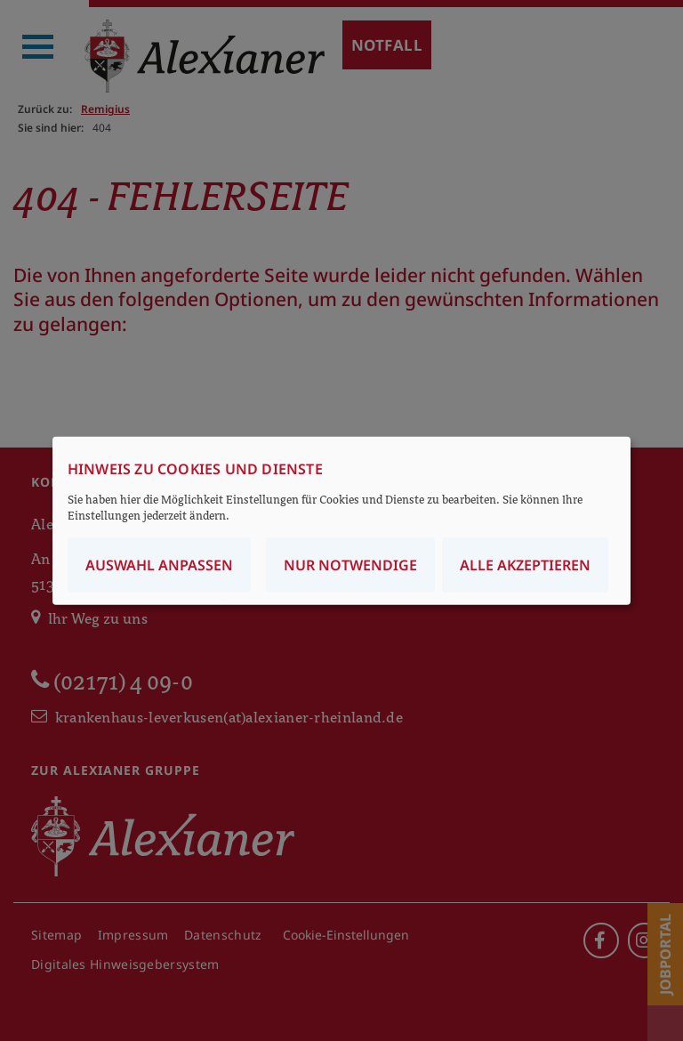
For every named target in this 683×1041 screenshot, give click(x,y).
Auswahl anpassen (159, 564)
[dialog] (341, 521)
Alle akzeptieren (525, 564)
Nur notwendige (350, 564)
